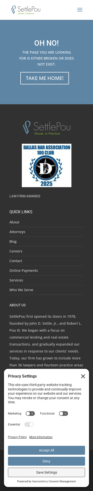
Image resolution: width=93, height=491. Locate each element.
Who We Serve (21, 289)
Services (16, 280)
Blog (13, 241)
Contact (15, 260)
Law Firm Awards (24, 196)
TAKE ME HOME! (44, 78)
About (14, 222)
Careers (15, 251)
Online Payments (23, 270)
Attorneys (17, 231)
